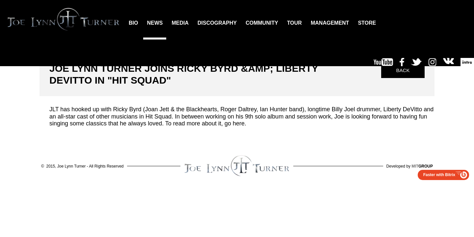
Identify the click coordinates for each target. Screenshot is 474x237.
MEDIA (180, 23)
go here (234, 123)
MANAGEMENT (330, 23)
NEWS (155, 23)
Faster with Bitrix (439, 174)
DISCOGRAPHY (217, 23)
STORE (367, 23)
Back (403, 70)
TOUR (294, 23)
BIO (133, 23)
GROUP (422, 166)
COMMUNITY (262, 23)
